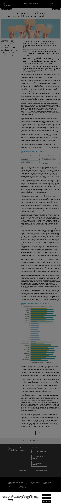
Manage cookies (46, 494)
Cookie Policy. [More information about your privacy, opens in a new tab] (10, 500)
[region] (30, 498)
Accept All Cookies (46, 501)
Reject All (46, 498)
